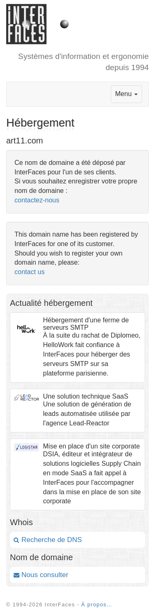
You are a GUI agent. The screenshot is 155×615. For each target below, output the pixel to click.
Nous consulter (41, 575)
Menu (126, 93)
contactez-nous (37, 200)
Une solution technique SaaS (85, 396)
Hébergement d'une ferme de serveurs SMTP (86, 324)
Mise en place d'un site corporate (91, 446)
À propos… (97, 604)
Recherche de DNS (48, 540)
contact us (29, 271)
